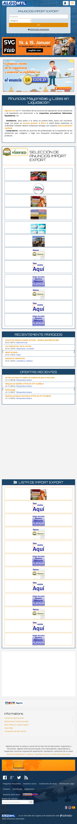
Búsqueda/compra (24, 380)
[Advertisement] (38, 423)
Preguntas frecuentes (12, 783)
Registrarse (29, 789)
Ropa (18, 355)
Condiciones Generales (60, 754)
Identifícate (17, 789)
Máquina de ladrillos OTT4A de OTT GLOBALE (24, 383)
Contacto (6, 789)
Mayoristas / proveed (25, 348)
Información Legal (66, 783)
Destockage (10, 390)
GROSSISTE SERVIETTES (15, 358)
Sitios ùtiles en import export (16, 725)
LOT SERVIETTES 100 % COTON (18, 346)
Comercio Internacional (14, 718)
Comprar (29, 754)
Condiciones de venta (48, 783)
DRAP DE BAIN (11, 352)
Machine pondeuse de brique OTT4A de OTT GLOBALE (28, 396)
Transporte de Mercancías (15, 731)
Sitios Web (8, 728)
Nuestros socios (42, 754)
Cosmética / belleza (24, 361)
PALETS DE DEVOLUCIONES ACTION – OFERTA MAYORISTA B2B (32, 340)
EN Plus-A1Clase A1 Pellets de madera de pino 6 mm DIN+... (30, 377)
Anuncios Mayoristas (15, 754)
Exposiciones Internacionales (16, 721)
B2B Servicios (21, 342)
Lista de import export (41, 482)
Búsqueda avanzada (38, 29)
